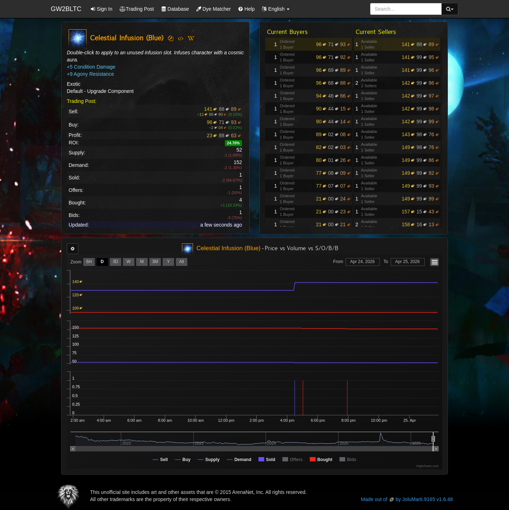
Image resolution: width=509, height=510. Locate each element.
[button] (275, 9)
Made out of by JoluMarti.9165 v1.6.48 (407, 499)
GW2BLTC (66, 9)
